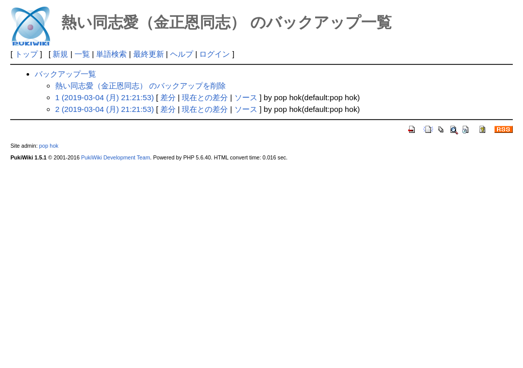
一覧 (82, 54)
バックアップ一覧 (65, 74)
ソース (245, 97)
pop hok (49, 146)
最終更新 (148, 54)
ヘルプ (181, 54)
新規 (60, 54)
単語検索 (111, 54)
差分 (168, 97)
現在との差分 (205, 97)
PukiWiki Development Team (115, 157)
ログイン (214, 54)
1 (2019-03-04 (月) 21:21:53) (104, 97)
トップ (26, 54)
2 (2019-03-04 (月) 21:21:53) (104, 109)
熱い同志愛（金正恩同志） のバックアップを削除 (140, 85)
